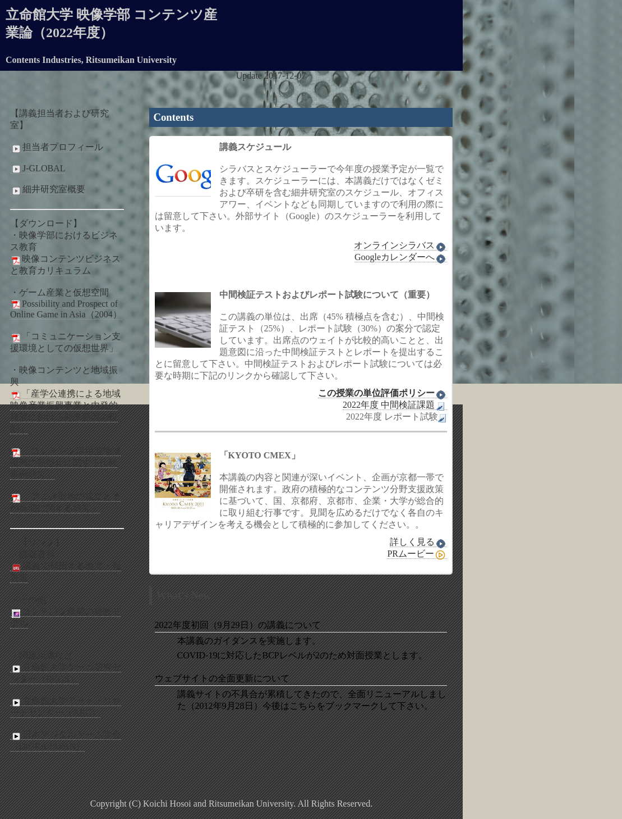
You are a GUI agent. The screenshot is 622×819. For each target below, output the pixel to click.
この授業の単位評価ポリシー (382, 393)
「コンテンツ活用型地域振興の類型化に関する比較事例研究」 (65, 462)
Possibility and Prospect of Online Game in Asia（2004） (66, 309)
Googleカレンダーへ (400, 257)
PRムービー (417, 554)
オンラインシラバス (400, 245)
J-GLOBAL (37, 168)
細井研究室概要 (47, 189)
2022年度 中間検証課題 (395, 405)
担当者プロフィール (56, 147)
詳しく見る (418, 542)
